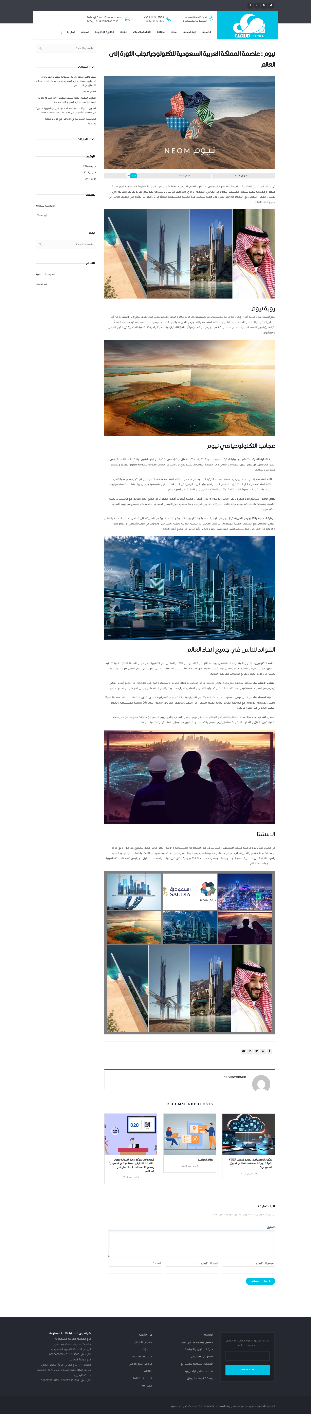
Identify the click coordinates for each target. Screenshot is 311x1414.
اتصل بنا (71, 32)
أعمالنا (174, 32)
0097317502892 (70, 1380)
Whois (148, 1371)
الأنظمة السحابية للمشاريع (197, 1364)
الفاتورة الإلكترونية (104, 32)
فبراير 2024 (90, 173)
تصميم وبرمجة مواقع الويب (197, 1342)
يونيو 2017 (90, 179)
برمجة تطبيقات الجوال (200, 1378)
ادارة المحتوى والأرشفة (199, 1349)
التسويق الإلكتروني (202, 1357)
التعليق (270, 1228)
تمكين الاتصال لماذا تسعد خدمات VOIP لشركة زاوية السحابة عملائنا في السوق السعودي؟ (67, 100)
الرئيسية (206, 32)
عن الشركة (145, 1335)
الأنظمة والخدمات (142, 32)
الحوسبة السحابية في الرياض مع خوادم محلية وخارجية (70, 121)
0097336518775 (50, 1380)
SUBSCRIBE (248, 1370)
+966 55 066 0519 (153, 21)
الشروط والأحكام (142, 1357)
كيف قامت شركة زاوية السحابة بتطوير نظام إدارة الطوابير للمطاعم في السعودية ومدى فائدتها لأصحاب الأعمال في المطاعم (66, 81)
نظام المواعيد (88, 92)
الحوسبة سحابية (45, 206)
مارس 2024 (89, 166)
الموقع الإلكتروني (265, 1263)
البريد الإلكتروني (209, 1263)
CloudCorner (235, 1077)
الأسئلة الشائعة (142, 1378)
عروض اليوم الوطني (140, 1364)
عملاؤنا (161, 32)
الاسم (157, 1263)
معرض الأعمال (143, 1342)
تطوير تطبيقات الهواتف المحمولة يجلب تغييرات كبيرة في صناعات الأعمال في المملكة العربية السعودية (66, 111)
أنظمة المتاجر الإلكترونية (199, 1371)
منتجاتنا (123, 32)
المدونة (85, 32)
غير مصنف (41, 215)
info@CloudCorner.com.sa (102, 21)
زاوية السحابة (189, 32)
